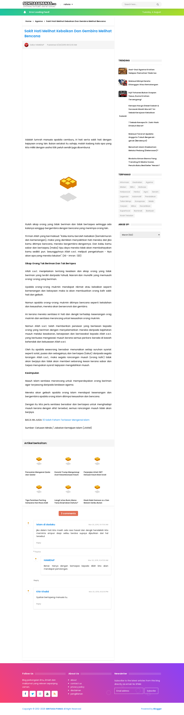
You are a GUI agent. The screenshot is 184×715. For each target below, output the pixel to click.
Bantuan (150, 211)
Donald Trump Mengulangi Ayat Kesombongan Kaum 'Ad (66, 475)
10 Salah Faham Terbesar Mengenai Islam (66, 420)
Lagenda (124, 197)
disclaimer (76, 690)
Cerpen (123, 206)
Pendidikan (150, 197)
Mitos (133, 206)
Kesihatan (137, 182)
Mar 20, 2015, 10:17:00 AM (98, 524)
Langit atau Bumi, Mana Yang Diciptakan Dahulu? (66, 501)
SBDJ (132, 187)
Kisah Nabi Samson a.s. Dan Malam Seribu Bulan (96, 501)
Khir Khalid (42, 591)
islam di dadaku (45, 524)
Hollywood (125, 192)
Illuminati (138, 211)
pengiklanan (77, 694)
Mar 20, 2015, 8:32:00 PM (98, 592)
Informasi (124, 182)
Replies (38, 552)
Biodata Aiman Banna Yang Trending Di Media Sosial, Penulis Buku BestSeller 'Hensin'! (144, 162)
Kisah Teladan (126, 216)
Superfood (125, 211)
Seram (155, 192)
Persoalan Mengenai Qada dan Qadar (37, 473)
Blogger (157, 709)
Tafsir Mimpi (125, 201)
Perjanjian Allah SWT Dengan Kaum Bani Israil (95, 473)
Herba (137, 192)
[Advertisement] (68, 115)
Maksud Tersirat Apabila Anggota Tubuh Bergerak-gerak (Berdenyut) (142, 137)
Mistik (151, 201)
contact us (76, 683)
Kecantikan (145, 206)
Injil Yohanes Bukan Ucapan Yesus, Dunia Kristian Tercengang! (142, 96)
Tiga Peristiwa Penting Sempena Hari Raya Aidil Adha (36, 503)
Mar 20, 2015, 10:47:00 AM (98, 560)
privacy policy (77, 687)
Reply (38, 543)
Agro (146, 192)
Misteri (123, 187)
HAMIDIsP (49, 560)
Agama (149, 182)
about (74, 680)
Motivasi (142, 187)
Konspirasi (140, 201)
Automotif (136, 197)
